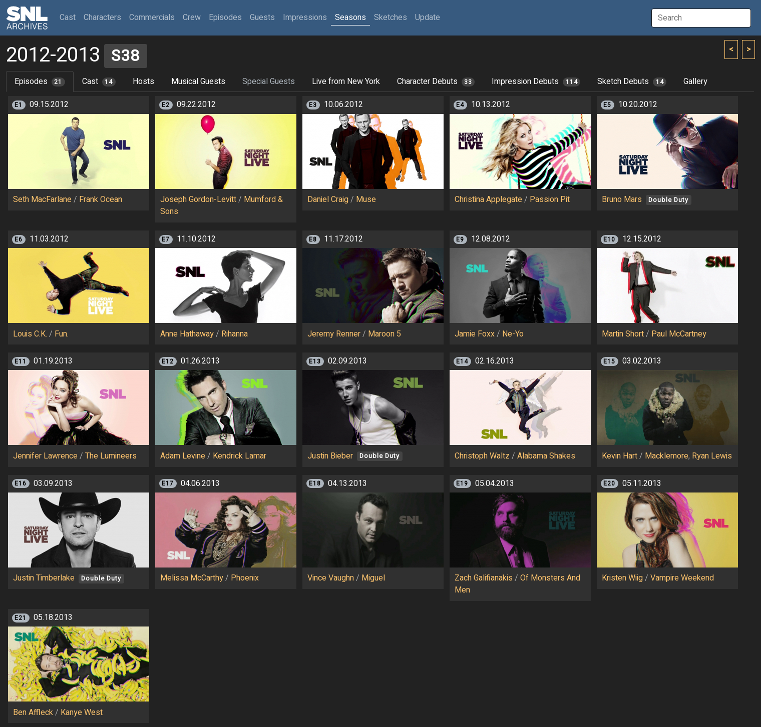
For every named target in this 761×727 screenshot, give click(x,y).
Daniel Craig (327, 200)
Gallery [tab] (695, 82)
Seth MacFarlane (42, 200)
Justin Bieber (330, 456)
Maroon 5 (384, 334)
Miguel (373, 578)
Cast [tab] (99, 82)
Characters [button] (102, 18)
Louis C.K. (30, 334)
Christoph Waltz (482, 456)
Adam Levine (182, 456)
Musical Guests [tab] (198, 82)
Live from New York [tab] (346, 82)
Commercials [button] (152, 18)
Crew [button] (192, 18)
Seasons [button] (350, 18)
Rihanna (234, 334)
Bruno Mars (622, 200)
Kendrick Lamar (239, 456)
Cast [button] (70, 17)
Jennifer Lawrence (45, 456)
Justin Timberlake (44, 578)
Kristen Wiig (622, 578)
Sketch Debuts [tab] (631, 82)
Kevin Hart (619, 456)
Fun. (62, 334)
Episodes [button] (225, 18)
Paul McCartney (678, 334)
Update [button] (427, 18)
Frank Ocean (100, 200)
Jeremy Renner (333, 334)
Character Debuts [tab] (436, 82)
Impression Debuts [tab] (536, 82)
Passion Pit (550, 200)
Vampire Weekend (682, 578)
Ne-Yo (513, 334)
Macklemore (666, 456)
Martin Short (623, 334)
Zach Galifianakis (484, 578)
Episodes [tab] (40, 82)
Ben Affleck (33, 712)
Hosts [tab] (143, 82)
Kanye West (82, 712)
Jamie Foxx (475, 334)
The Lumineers (111, 456)
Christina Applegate (488, 200)
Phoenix (245, 578)
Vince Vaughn (330, 578)
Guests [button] (262, 18)
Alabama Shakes (546, 456)
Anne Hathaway (187, 334)
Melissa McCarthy (191, 578)
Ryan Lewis (712, 456)
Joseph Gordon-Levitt (198, 200)
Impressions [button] (305, 18)
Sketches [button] (390, 18)
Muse (366, 200)
